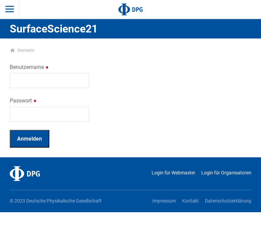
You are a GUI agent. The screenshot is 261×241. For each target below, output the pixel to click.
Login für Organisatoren (226, 173)
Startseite (22, 50)
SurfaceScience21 (54, 28)
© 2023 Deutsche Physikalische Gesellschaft (56, 201)
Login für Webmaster (173, 173)
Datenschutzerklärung (228, 201)
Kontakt (190, 201)
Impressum (164, 201)
